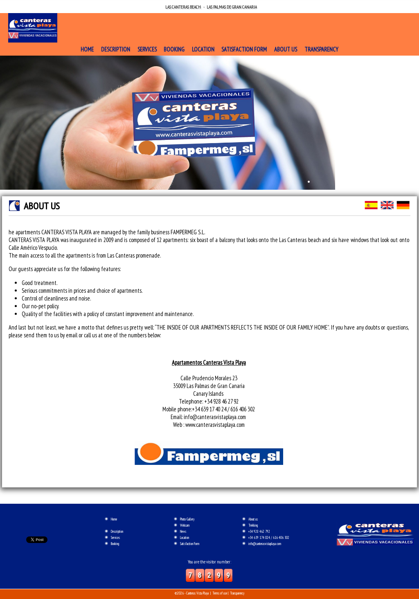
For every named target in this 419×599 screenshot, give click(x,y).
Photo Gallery (187, 519)
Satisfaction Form (244, 49)
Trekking (253, 525)
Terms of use (219, 593)
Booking (174, 49)
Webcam (184, 525)
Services (147, 49)
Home (87, 49)
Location (203, 49)
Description (115, 49)
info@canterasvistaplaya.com (264, 543)
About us (285, 49)
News (183, 531)
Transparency (321, 49)
